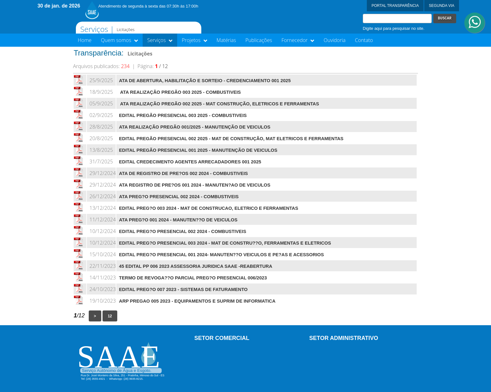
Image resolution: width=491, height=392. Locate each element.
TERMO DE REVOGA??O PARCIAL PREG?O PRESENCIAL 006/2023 (193, 277)
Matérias (226, 40)
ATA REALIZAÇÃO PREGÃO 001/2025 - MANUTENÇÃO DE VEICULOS (195, 127)
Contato (364, 40)
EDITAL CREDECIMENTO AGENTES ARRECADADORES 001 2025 (190, 161)
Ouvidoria (335, 40)
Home (85, 40)
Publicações (259, 40)
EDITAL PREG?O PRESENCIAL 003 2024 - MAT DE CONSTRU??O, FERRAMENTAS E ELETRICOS (225, 243)
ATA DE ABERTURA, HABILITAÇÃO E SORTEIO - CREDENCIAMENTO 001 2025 (205, 80)
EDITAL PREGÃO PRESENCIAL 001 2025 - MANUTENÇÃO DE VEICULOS (198, 150)
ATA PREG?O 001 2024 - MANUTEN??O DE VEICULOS (178, 219)
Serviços (159, 40)
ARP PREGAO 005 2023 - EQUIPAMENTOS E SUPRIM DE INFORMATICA (197, 301)
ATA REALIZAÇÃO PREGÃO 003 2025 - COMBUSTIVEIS (180, 92)
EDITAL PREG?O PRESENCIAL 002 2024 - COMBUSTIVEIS (182, 231)
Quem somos (119, 40)
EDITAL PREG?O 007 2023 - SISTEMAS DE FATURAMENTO (183, 289)
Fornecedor (298, 40)
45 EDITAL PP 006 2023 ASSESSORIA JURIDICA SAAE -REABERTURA (195, 266)
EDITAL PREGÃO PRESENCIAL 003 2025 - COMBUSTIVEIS (183, 115)
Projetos (194, 40)
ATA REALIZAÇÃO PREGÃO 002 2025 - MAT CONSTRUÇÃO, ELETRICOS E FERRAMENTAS (219, 103)
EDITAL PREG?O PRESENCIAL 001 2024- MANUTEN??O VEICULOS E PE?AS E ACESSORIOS (221, 254)
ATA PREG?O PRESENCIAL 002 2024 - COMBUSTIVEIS (179, 196)
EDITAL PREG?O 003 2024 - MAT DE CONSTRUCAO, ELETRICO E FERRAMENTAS (208, 208)
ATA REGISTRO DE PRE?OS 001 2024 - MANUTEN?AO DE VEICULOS (195, 185)
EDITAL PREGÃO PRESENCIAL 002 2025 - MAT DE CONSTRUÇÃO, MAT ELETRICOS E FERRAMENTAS (231, 138)
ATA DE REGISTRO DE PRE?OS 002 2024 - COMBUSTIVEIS (183, 173)
